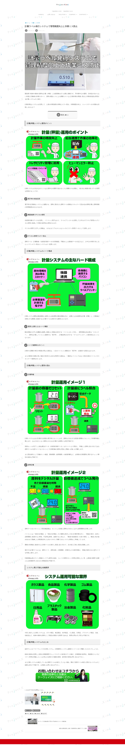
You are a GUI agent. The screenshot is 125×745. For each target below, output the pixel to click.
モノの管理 (28, 710)
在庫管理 (37, 713)
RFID (27, 713)
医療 (31, 713)
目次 (62, 115)
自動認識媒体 (36, 710)
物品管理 (43, 713)
